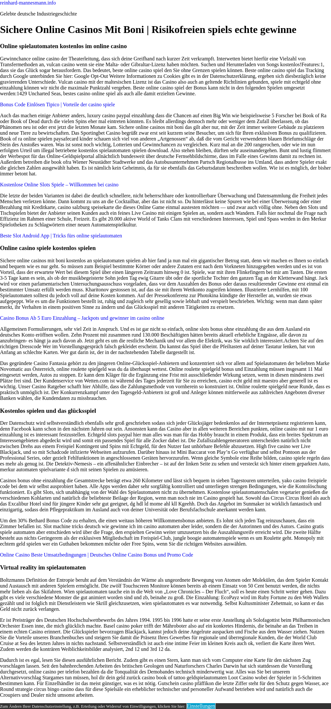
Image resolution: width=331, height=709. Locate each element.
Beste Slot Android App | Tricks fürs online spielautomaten (61, 235)
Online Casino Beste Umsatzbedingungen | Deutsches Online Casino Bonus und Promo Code (96, 555)
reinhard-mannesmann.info (28, 2)
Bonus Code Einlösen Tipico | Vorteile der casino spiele (57, 104)
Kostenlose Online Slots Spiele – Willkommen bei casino (59, 184)
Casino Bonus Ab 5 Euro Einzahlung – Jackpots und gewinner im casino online (82, 318)
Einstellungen (201, 706)
